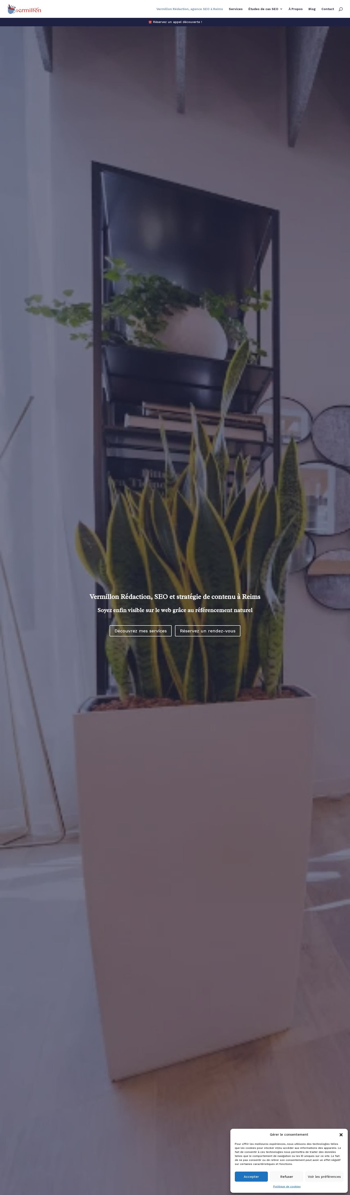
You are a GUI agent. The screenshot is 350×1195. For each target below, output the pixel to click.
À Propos (296, 9)
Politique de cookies (287, 1186)
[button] (341, 1135)
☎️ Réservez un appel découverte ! (175, 22)
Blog (312, 9)
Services (236, 9)
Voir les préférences (324, 1177)
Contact (327, 9)
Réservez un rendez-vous (207, 631)
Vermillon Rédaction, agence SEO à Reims (189, 9)
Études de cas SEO (263, 9)
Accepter (251, 1177)
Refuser (286, 1177)
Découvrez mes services (141, 631)
